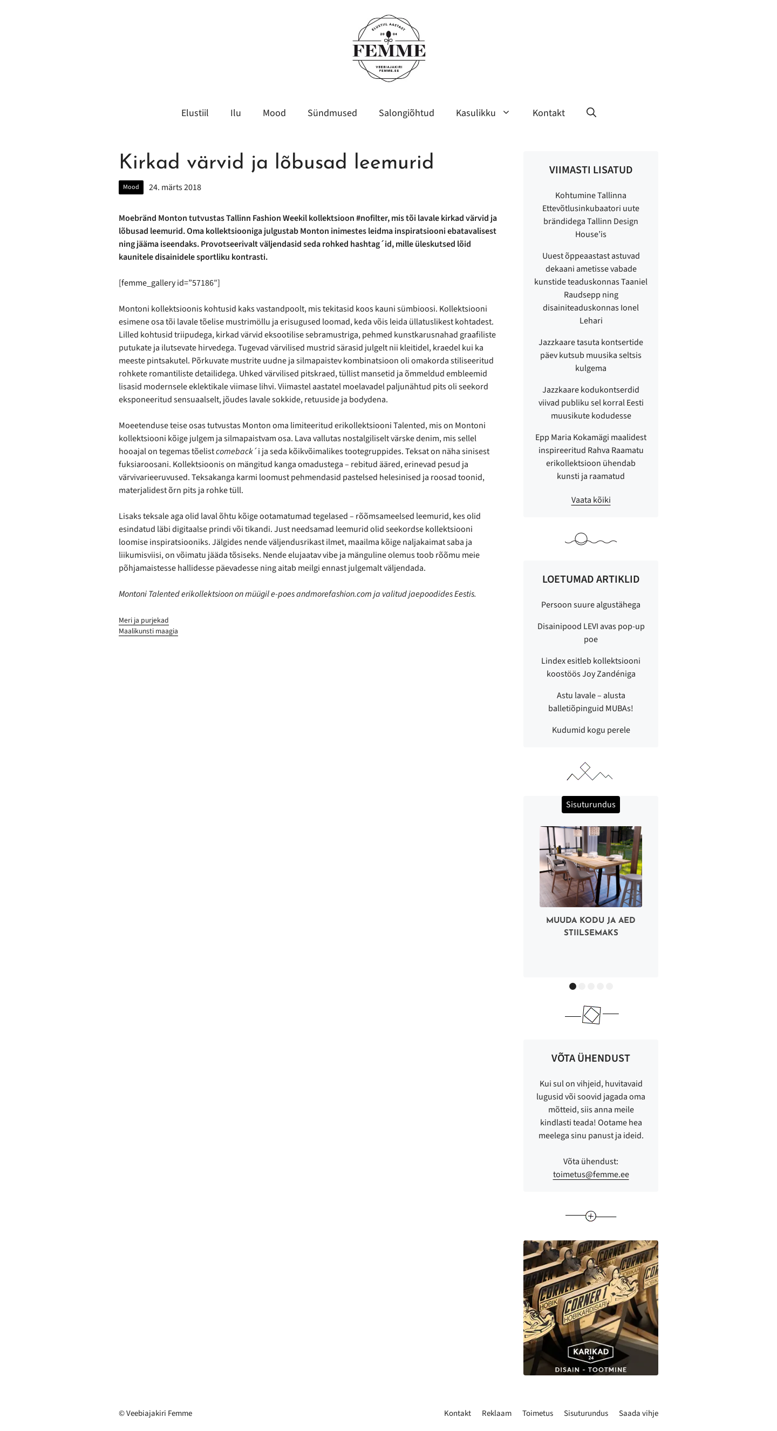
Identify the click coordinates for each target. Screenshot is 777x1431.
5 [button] (609, 986)
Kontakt (549, 113)
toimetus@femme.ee (591, 1174)
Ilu (235, 113)
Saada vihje (638, 1413)
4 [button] (600, 986)
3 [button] (591, 986)
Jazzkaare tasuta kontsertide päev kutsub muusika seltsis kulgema (591, 355)
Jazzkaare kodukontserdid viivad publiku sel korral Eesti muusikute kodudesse (591, 403)
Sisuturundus (586, 1413)
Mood (274, 113)
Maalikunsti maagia (148, 631)
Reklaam (497, 1413)
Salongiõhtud (406, 113)
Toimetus (537, 1413)
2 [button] (581, 986)
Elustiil (195, 113)
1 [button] (572, 986)
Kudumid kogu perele (591, 730)
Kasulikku (489, 113)
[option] (591, 884)
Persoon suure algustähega (590, 605)
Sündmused (332, 113)
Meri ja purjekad (144, 620)
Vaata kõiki (591, 500)
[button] (591, 113)
